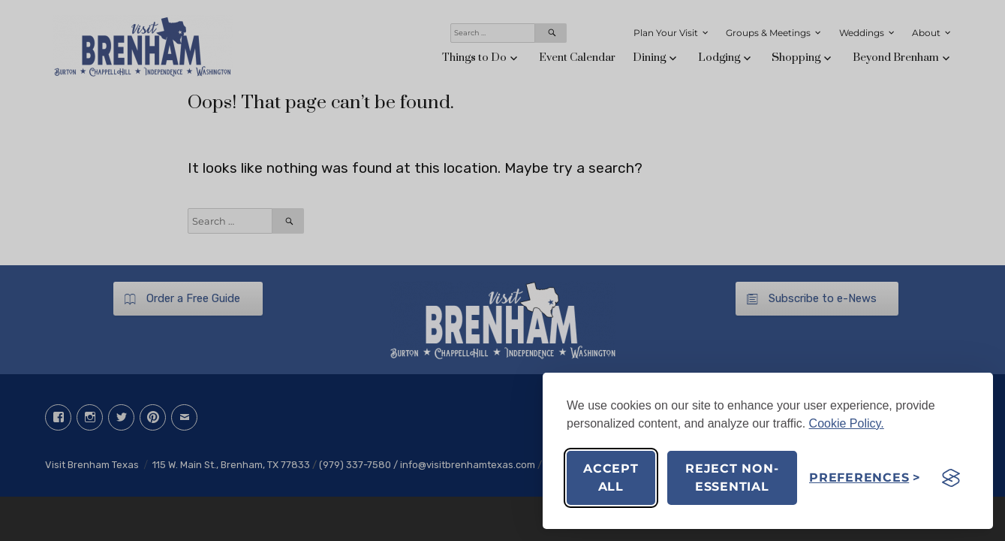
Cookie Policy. (846, 423)
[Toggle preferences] (865, 478)
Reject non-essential (731, 477)
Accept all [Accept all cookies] (611, 477)
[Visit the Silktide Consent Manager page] (951, 478)
